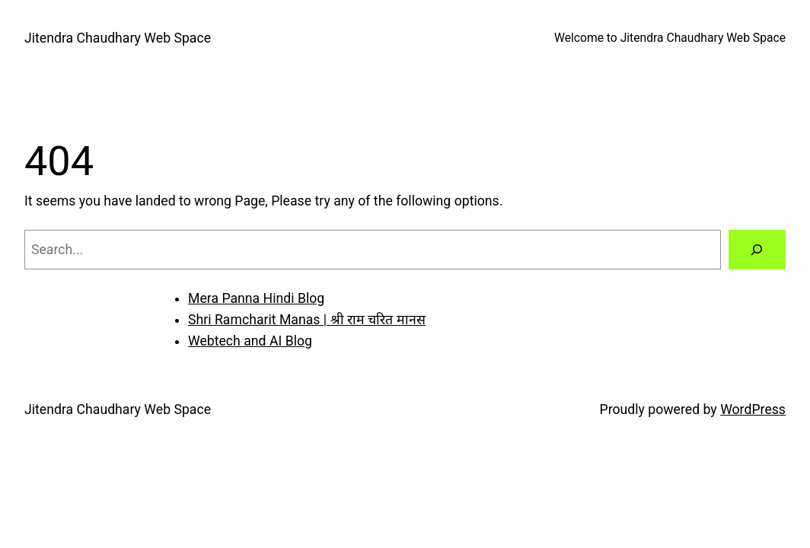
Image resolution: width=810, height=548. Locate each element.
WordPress (753, 409)
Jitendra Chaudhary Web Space (117, 38)
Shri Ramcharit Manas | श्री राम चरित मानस (307, 319)
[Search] (757, 249)
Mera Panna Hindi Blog (256, 298)
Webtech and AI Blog (250, 341)
